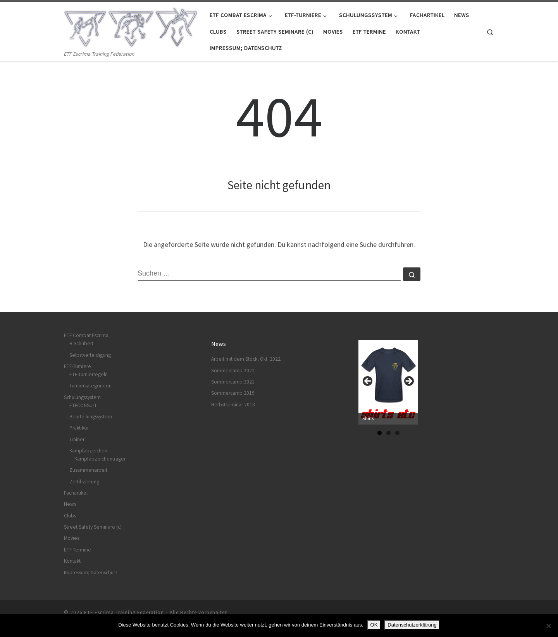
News (70, 504)
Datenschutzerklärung (412, 625)
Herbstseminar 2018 (233, 404)
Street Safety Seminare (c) (93, 527)
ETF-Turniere (77, 366)
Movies (71, 538)
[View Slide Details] (388, 382)
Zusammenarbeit (88, 470)
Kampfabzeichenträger (100, 458)
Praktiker (79, 428)
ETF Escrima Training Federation (124, 612)
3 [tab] (397, 433)
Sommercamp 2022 (233, 370)
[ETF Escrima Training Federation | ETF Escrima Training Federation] (131, 25)
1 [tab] (379, 433)
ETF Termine (77, 549)
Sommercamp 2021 (233, 381)
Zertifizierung (84, 481)
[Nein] (548, 626)
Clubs (70, 515)
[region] (388, 384)
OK (374, 625)
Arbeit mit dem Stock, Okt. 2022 (246, 359)
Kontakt (72, 561)
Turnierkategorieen (90, 385)
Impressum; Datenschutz (91, 572)
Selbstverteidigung (90, 355)
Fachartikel (76, 493)
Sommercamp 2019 (233, 393)
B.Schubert (81, 343)
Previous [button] (368, 381)
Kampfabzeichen (88, 450)
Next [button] (408, 381)
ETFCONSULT (83, 405)
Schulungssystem (82, 397)
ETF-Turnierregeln (88, 374)
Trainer (76, 439)
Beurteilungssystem (90, 416)
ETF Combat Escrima (86, 335)
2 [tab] (388, 433)
